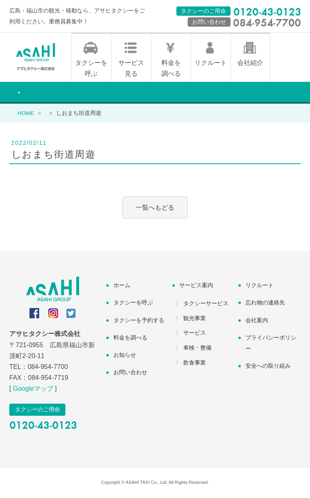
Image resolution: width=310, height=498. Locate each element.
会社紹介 (250, 63)
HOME (25, 114)
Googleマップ (33, 389)
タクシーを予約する (138, 321)
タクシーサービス (205, 304)
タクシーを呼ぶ (91, 69)
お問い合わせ (130, 373)
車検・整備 (197, 349)
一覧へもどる (155, 208)
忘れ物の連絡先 (265, 303)
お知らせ (124, 355)
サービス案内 (196, 286)
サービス (194, 334)
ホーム (121, 286)
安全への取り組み (268, 366)
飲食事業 (194, 363)
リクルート (211, 63)
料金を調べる (171, 69)
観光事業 (194, 319)
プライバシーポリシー (270, 343)
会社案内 (256, 321)
